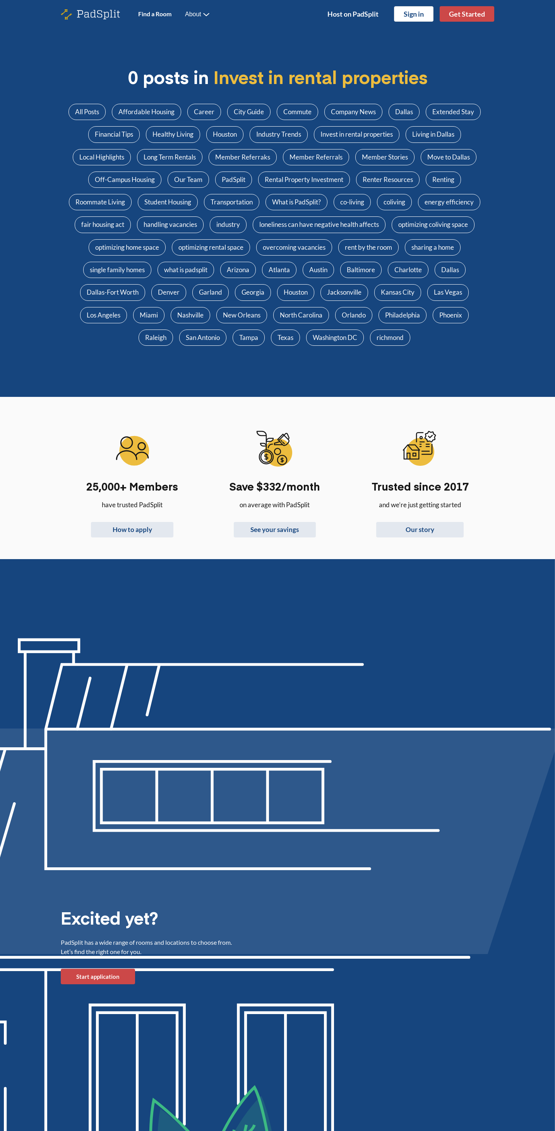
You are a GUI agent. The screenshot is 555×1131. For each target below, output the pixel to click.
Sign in (414, 14)
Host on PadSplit (353, 14)
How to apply (132, 529)
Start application (98, 976)
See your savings (274, 529)
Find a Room (154, 13)
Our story (420, 529)
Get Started (467, 14)
